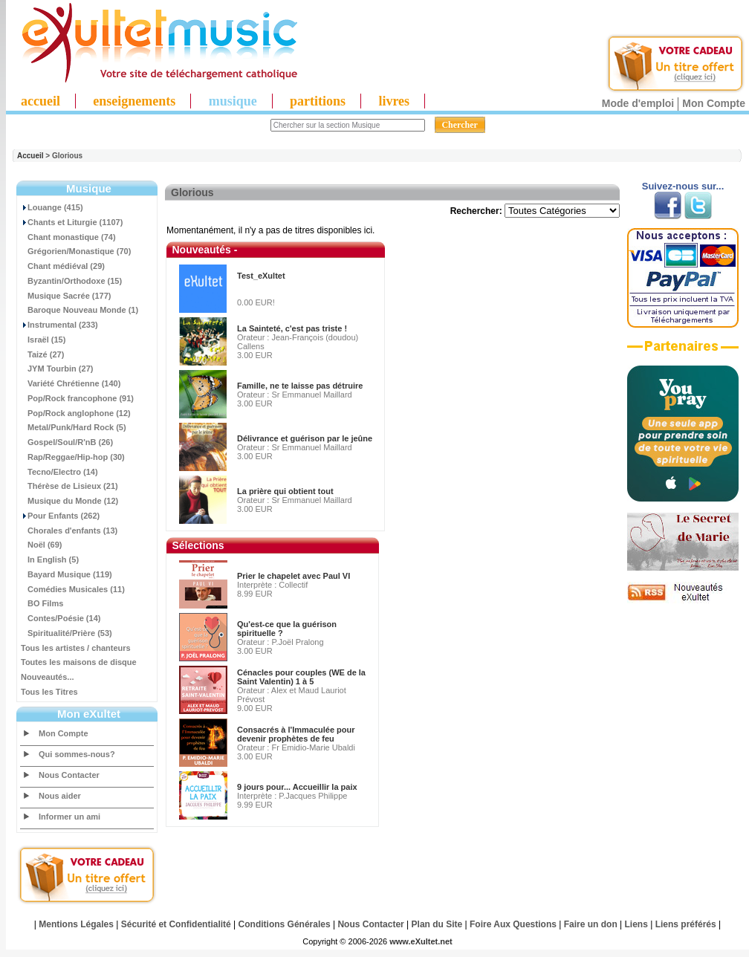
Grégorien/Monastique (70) (76, 251)
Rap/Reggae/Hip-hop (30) (73, 456)
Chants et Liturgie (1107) (72, 222)
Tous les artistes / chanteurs (76, 647)
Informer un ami (69, 816)
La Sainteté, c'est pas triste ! (292, 328)
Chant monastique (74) (68, 237)
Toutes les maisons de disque (79, 662)
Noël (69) (41, 544)
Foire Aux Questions (513, 924)
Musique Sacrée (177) (66, 295)
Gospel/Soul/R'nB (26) (67, 442)
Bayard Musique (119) (66, 574)
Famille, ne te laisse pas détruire (300, 385)
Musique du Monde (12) (69, 500)
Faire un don (590, 924)
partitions (318, 101)
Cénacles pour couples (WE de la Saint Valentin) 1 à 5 (301, 677)
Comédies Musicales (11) (73, 589)
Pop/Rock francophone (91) (77, 398)
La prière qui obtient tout (285, 491)
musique (233, 101)
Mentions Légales (76, 924)
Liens (636, 924)
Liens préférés (685, 924)
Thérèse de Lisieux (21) (69, 485)
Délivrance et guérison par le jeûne (304, 438)
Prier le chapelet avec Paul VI (293, 575)
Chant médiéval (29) (63, 266)
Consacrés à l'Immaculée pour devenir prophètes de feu (296, 734)
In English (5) (50, 559)
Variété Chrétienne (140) (70, 383)
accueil (40, 101)
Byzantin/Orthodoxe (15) (71, 280)
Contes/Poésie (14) (60, 618)
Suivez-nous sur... (683, 186)
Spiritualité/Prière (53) (66, 633)
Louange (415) (52, 207)
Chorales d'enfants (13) (69, 530)
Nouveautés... (47, 676)
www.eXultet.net (421, 941)
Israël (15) (43, 339)
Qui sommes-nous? (77, 754)
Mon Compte (713, 103)
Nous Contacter (69, 775)
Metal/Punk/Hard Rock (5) (73, 427)
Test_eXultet (261, 275)
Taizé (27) (42, 354)
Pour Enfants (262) (60, 515)
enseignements (134, 101)
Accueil (30, 156)
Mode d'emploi (638, 103)
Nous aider (60, 795)
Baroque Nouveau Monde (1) (79, 309)
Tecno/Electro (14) (59, 471)
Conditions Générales (285, 924)
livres (393, 101)
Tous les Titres (49, 691)
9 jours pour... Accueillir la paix (297, 786)
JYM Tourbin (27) (57, 368)
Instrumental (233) (59, 324)
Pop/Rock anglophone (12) (76, 413)
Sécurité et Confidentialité (176, 924)
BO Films (42, 603)
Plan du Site (437, 924)
